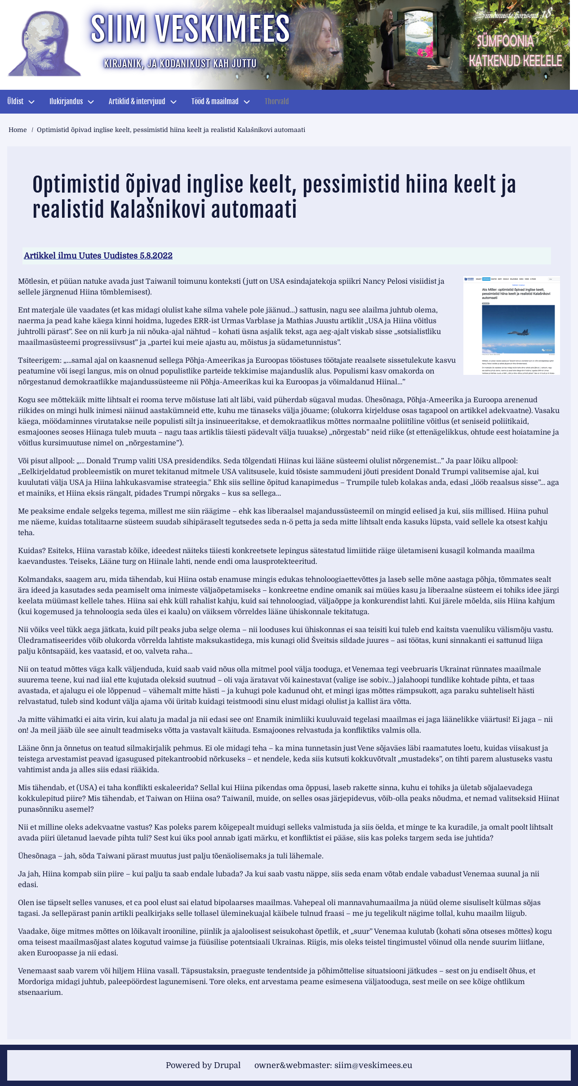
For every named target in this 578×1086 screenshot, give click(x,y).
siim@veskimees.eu (373, 1065)
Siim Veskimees (190, 29)
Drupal (227, 1065)
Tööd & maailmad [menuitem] (215, 101)
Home (18, 129)
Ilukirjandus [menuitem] (66, 101)
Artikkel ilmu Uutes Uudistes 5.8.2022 (98, 255)
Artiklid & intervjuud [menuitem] (137, 101)
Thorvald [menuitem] (277, 101)
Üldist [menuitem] (15, 101)
